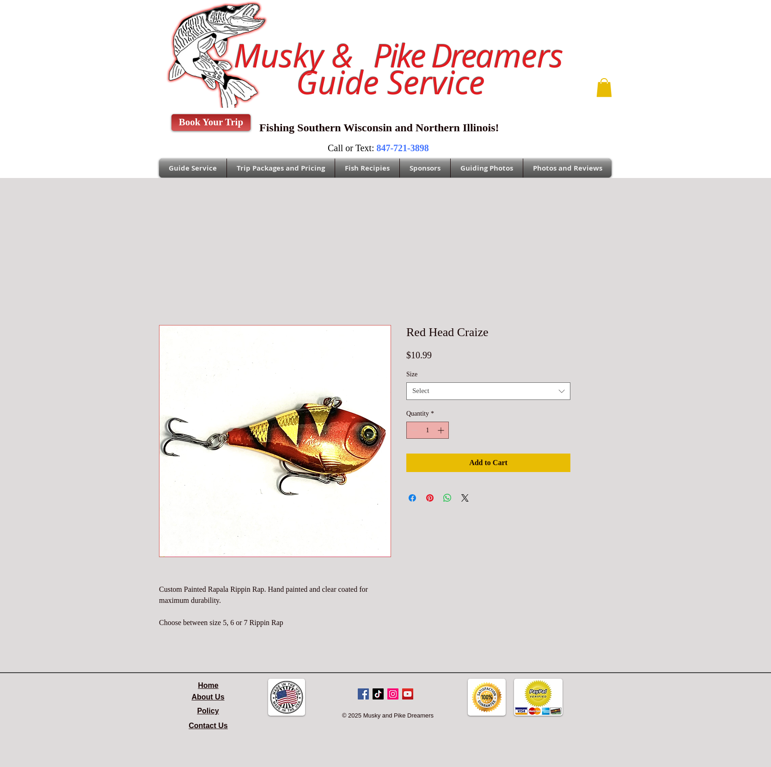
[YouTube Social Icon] (407, 694)
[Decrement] (413, 430)
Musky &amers (390, 55)
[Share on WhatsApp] (447, 497)
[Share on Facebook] (412, 497)
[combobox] (488, 391)
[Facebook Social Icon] (363, 694)
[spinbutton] (427, 430)
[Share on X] (465, 497)
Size (411, 374)
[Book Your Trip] (211, 122)
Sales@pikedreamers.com (116, 16)
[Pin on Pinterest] (429, 497)
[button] (604, 87)
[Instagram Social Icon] (392, 694)
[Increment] (441, 430)
